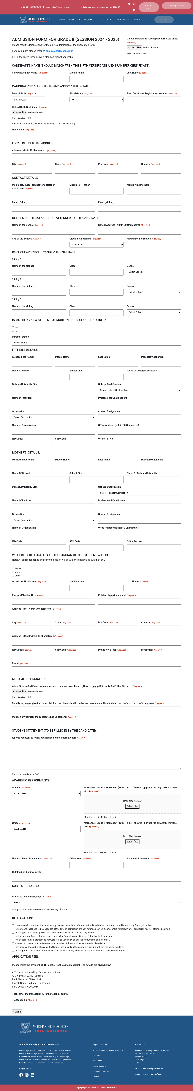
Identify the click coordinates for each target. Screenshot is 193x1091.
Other (17, 575)
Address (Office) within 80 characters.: (37, 636)
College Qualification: (109, 384)
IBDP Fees (96, 1055)
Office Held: (81, 858)
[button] (149, 7)
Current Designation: (109, 411)
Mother (18, 572)
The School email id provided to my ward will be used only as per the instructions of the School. (62, 939)
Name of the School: (27, 225)
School (130, 266)
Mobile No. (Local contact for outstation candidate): (33, 186)
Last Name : (138, 72)
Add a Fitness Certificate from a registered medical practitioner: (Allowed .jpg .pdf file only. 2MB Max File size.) (77, 686)
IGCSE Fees (97, 1061)
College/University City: (25, 384)
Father (18, 568)
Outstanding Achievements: (27, 872)
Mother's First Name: (23, 459)
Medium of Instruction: (144, 238)
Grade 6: (21, 787)
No (16, 331)
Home (62, 19)
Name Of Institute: (22, 500)
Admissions (122, 20)
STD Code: (75, 541)
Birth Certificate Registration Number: (152, 93)
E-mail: (20, 663)
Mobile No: (151, 649)
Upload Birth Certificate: (29, 107)
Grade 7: (21, 823)
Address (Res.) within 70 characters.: (37, 608)
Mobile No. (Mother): (138, 184)
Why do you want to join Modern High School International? (48, 737)
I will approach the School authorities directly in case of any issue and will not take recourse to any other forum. (70, 950)
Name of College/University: (142, 370)
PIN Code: (108, 164)
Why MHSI (89, 20)
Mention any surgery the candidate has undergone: (44, 717)
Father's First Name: (23, 356)
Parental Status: (20, 336)
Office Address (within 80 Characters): (119, 425)
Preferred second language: (31, 896)
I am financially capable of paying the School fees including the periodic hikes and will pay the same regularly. (69, 947)
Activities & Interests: (143, 858)
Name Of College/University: (142, 473)
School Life (105, 20)
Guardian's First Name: (29, 581)
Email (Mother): (106, 202)
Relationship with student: (117, 595)
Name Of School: (21, 473)
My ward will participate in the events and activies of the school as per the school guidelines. (61, 943)
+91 (144, 1074)
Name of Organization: (24, 425)
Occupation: (18, 411)
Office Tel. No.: (106, 438)
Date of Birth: (24, 93)
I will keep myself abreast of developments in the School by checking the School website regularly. (64, 936)
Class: (73, 266)
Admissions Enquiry (101, 1071)
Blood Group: (81, 93)
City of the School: (26, 238)
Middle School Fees (100, 1066)
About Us (74, 20)
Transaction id (24, 1000)
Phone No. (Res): (112, 649)
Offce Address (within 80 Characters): (118, 527)
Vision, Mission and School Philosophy (108, 1050)
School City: (76, 370)
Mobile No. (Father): (80, 184)
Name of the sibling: (23, 266)
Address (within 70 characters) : (34, 150)
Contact (96, 1077)
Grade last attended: (85, 238)
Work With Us (139, 19)
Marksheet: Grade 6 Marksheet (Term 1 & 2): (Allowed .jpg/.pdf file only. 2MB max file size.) (130, 789)
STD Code (60, 438)
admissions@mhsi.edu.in (59, 51)
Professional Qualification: (112, 397)
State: (63, 164)
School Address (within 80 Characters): (124, 225)
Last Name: (104, 356)
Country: (150, 164)
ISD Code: (17, 438)
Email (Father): (20, 202)
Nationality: (23, 129)
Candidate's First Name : (30, 72)
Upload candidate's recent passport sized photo (152, 40)
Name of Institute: (22, 397)
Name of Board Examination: (32, 858)
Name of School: (21, 370)
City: (19, 164)
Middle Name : (77, 72)
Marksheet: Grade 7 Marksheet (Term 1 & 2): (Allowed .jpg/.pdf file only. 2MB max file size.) (130, 825)
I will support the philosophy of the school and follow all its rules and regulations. (55, 932)
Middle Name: (62, 356)
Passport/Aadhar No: (152, 356)
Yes (16, 327)
